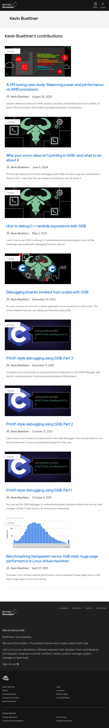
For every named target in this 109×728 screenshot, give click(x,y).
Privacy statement (9, 717)
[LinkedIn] (63, 608)
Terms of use (61, 717)
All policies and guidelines (12, 721)
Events (5, 690)
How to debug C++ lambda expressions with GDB (46, 226)
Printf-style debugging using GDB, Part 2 (39, 424)
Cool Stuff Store (63, 698)
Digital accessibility (64, 721)
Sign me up (10, 664)
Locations (60, 690)
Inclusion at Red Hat (10, 698)
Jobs (58, 687)
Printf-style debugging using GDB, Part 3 (39, 358)
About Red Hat (8, 687)
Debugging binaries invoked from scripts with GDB (47, 292)
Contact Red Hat (9, 694)
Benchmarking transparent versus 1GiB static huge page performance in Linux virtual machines (52, 558)
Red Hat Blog (61, 694)
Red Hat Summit (9, 701)
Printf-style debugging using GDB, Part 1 (39, 490)
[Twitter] (89, 608)
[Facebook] (101, 608)
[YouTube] (76, 608)
